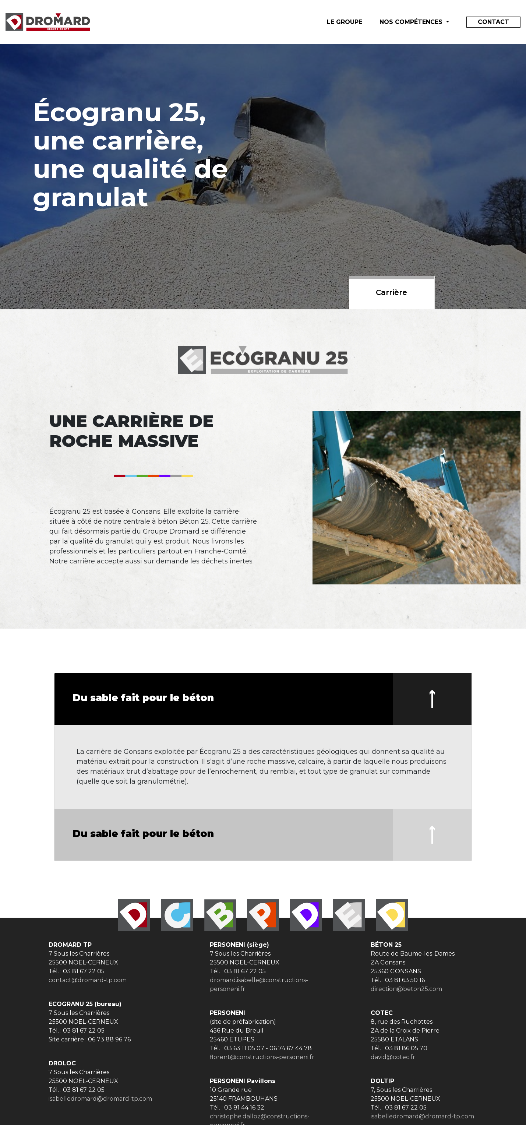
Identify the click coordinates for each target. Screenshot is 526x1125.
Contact (493, 21)
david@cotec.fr (393, 1057)
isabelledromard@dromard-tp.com (100, 1098)
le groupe (344, 21)
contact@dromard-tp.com (88, 980)
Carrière (391, 292)
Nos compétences (412, 21)
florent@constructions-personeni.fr (262, 1057)
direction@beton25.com (406, 988)
